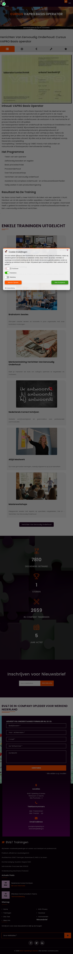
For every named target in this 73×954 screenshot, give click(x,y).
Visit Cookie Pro (63, 249)
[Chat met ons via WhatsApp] (4, 4)
